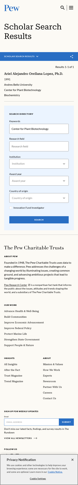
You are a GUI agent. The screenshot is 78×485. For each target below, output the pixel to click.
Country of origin (18, 191)
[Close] (72, 460)
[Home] (34, 248)
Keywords (14, 121)
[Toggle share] (72, 56)
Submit (66, 422)
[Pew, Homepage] (12, 7)
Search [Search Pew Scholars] (39, 220)
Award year (15, 174)
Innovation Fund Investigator (28, 207)
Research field (16, 138)
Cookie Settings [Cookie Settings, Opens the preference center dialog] (38, 478)
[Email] (31, 422)
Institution (15, 156)
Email (6, 416)
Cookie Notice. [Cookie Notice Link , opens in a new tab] (55, 472)
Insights (9, 358)
